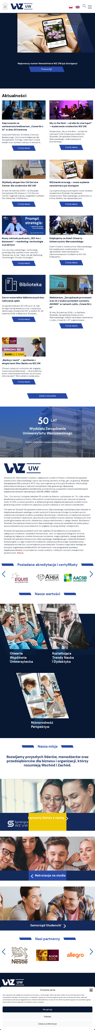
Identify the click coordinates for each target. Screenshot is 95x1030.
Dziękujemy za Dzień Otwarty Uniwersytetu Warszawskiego (66, 240)
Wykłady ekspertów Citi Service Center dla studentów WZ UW (20, 184)
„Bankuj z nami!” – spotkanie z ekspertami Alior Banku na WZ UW (21, 362)
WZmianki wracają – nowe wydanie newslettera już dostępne (69, 184)
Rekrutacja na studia (48, 875)
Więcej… (20, 552)
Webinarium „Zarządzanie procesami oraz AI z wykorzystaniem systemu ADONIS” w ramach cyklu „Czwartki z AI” (70, 302)
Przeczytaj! (46, 69)
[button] (91, 990)
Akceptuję (47, 1009)
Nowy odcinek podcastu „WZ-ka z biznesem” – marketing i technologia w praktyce (22, 241)
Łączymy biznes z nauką (46, 818)
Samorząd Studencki (48, 925)
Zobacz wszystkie (47, 396)
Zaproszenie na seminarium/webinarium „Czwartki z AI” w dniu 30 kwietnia (22, 126)
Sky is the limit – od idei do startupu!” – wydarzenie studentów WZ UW (70, 125)
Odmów (47, 1016)
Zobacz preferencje (47, 1024)
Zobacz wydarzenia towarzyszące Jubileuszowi (47, 442)
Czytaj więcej (24, 148)
